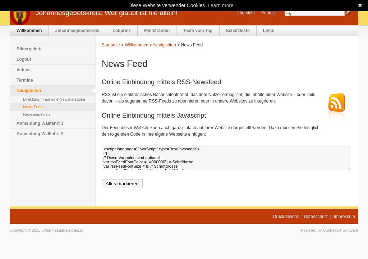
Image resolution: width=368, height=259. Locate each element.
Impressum (344, 216)
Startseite (111, 44)
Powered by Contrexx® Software (329, 230)
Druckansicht (285, 216)
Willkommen (29, 30)
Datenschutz (316, 216)
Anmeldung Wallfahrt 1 (40, 123)
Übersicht (245, 12)
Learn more (221, 5)
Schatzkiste (238, 30)
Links (268, 30)
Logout (24, 59)
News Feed (33, 107)
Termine (25, 80)
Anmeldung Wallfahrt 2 (40, 133)
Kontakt (268, 12)
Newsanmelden (36, 114)
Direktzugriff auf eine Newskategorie (54, 99)
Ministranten (157, 30)
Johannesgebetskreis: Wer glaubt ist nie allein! (107, 13)
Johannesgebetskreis (77, 30)
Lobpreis (121, 30)
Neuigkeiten (29, 90)
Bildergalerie (30, 48)
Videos (24, 69)
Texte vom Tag (197, 30)
